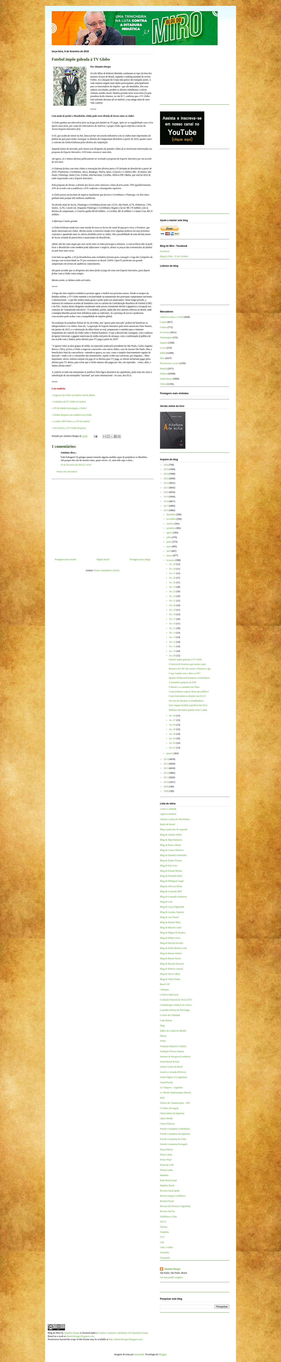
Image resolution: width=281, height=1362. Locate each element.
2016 (166, 510)
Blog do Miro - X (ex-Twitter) (174, 256)
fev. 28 (172, 568)
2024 (166, 473)
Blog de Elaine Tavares (171, 860)
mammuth (139, 1354)
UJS (162, 1242)
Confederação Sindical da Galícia (175, 1005)
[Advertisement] (102, 517)
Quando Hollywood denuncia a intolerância (189, 678)
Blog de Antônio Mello (171, 834)
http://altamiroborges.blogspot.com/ (125, 1339)
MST (162, 1097)
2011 (166, 777)
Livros (163, 347)
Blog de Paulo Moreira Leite (173, 948)
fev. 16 (172, 623)
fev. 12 (172, 642)
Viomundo (165, 1257)
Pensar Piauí (166, 1159)
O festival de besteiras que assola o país (187, 664)
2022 (166, 483)
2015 (166, 759)
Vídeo (163, 384)
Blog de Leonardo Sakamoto (173, 896)
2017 (166, 505)
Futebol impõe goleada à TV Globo (185, 659)
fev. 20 (172, 605)
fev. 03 (172, 738)
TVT (162, 1237)
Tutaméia (164, 1232)
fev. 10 (172, 651)
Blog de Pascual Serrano (171, 943)
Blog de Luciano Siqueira (172, 912)
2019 (166, 496)
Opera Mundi (166, 1118)
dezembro (171, 514)
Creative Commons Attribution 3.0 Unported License (123, 1332)
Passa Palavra (166, 1149)
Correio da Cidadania (170, 1015)
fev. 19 (172, 609)
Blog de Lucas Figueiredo (172, 906)
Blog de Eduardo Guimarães (173, 855)
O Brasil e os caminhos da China (184, 687)
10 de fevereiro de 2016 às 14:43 (75, 464)
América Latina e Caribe (171, 317)
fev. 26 (172, 577)
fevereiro (170, 560)
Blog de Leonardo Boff (171, 891)
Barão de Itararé (167, 824)
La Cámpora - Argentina (171, 1087)
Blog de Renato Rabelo (171, 953)
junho (169, 541)
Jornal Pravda (166, 1082)
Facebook (164, 251)
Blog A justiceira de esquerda (174, 829)
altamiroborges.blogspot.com (80, 1336)
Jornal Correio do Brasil (171, 1066)
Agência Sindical (168, 814)
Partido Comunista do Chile (173, 1139)
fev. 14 (172, 632)
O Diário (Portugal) (169, 1108)
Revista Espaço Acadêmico (173, 1195)
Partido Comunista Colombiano (175, 1128)
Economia (165, 332)
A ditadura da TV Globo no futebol (69, 401)
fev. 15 (172, 628)
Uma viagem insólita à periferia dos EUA (188, 705)
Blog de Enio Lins (168, 865)
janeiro (169, 753)
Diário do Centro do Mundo (173, 1030)
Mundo (163, 368)
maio (169, 546)
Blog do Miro (54, 1332)
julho (169, 537)
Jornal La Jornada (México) (173, 1072)
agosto (169, 532)
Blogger (162, 1354)
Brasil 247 (165, 984)
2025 (166, 469)
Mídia (163, 353)
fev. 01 (172, 747)
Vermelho (164, 1252)
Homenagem (166, 337)
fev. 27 (172, 573)
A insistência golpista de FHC (183, 682)
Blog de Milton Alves (170, 938)
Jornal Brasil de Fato (170, 1061)
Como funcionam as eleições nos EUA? (187, 696)
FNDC (163, 1041)
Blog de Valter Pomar (170, 979)
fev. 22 (172, 596)
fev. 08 (172, 715)
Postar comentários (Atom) (106, 570)
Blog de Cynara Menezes (172, 850)
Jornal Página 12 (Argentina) (173, 1077)
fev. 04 (172, 734)
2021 (166, 487)
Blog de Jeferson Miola (171, 886)
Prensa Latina (166, 1170)
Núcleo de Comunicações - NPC (175, 1103)
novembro (171, 519)
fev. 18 (172, 614)
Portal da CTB (166, 1165)
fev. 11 (172, 646)
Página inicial (103, 559)
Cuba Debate (166, 1020)
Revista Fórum (167, 1201)
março (169, 555)
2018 (166, 501)
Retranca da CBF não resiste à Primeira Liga (189, 668)
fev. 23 (172, 591)
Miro (162, 358)
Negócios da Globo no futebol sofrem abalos (74, 395)
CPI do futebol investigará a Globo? (70, 408)
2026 (166, 464)
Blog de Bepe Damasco (171, 839)
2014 (166, 763)
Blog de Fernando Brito (171, 876)
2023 (166, 478)
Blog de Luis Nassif (169, 917)
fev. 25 (172, 582)
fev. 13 (172, 637)
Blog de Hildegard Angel (171, 881)
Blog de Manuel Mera (170, 922)
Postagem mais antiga (140, 559)
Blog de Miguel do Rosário (173, 932)
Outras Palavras (167, 1123)
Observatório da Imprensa (172, 1113)
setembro (171, 528)
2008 (166, 791)
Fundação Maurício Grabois (173, 1046)
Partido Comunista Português (174, 1144)
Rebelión (164, 1175)
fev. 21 (172, 600)
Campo (163, 322)
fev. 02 (172, 743)
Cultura (163, 327)
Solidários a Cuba (168, 1216)
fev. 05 (172, 729)
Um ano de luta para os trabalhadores (186, 700)
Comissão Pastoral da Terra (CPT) (176, 999)
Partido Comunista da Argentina (175, 1133)
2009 (166, 786)
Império (163, 342)
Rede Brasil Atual (168, 1180)
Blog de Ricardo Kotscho (172, 963)
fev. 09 (172, 655)
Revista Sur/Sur (167, 1211)
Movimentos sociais (169, 363)
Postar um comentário (67, 471)
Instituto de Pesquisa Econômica (175, 1056)
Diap (162, 1025)
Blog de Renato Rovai (170, 958)
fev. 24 (172, 587)
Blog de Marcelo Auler (170, 927)
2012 (166, 773)
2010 (166, 782)
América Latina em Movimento (175, 819)
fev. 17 (172, 619)
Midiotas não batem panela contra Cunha (188, 710)
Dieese (163, 1036)
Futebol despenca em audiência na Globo (72, 415)
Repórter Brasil (167, 1185)
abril (168, 551)
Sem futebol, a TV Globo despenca (69, 428)
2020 (166, 492)
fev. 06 (172, 724)
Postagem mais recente (65, 559)
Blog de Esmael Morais (171, 870)
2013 (166, 768)
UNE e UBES (166, 1247)
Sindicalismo (166, 378)
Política (163, 373)
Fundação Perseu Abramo (172, 1051)
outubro (170, 523)
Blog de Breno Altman (170, 845)
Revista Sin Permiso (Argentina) (175, 1206)
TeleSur (163, 1227)
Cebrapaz (164, 989)
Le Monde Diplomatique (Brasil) (175, 1092)
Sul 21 (163, 1221)
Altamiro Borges (172, 1269)
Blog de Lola (166, 901)
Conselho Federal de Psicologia (175, 1010)
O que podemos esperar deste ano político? (189, 691)
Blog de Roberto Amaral (171, 968)
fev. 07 (172, 720)
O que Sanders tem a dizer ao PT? (184, 673)
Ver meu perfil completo (171, 1277)
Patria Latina (166, 1154)
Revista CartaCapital (170, 1190)
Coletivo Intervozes (169, 994)
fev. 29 (172, 564)
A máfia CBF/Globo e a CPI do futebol (71, 421)
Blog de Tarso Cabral (170, 974)
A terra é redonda (168, 809)
